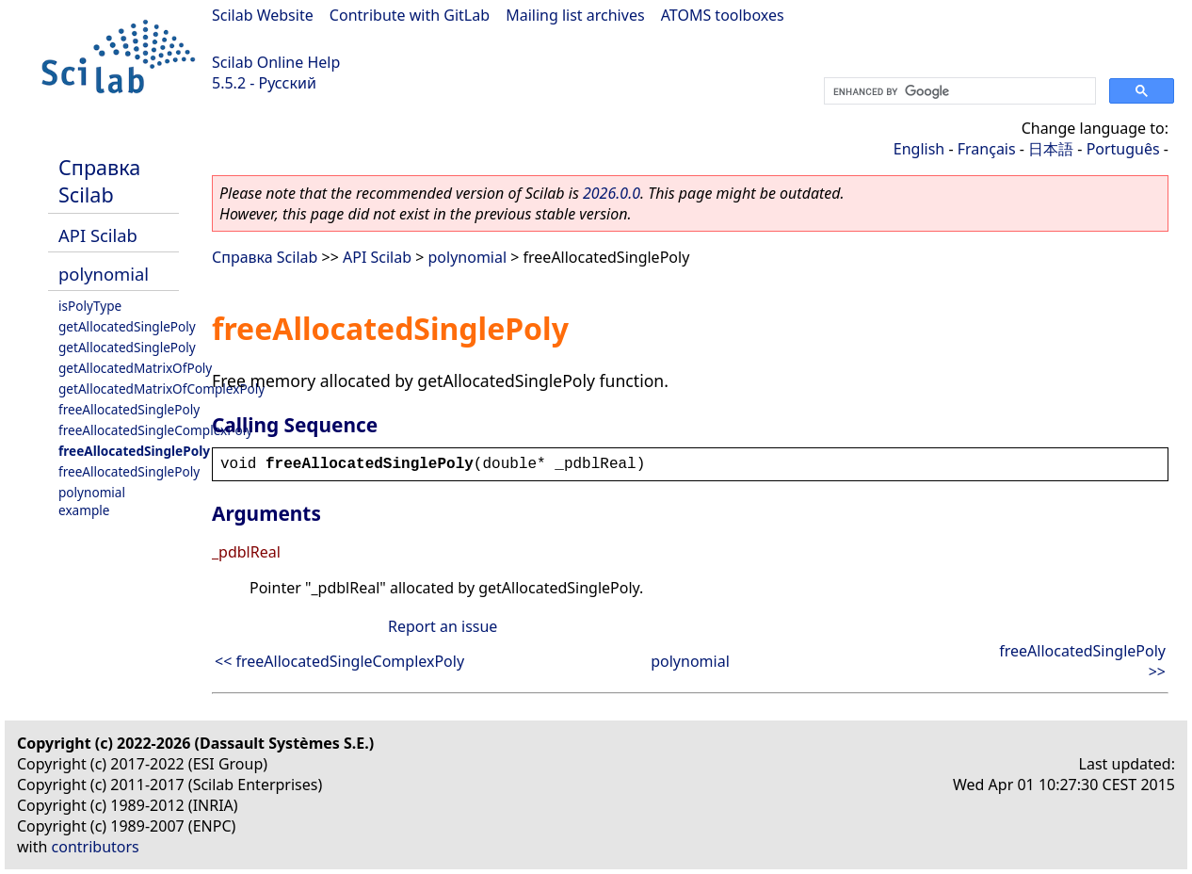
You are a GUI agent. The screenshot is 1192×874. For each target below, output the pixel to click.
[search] (958, 91)
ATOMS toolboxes (722, 15)
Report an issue (442, 626)
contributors (95, 846)
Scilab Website (263, 15)
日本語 (1050, 148)
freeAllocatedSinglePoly (129, 409)
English (919, 148)
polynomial (103, 273)
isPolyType (89, 306)
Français (987, 148)
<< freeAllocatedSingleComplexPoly (339, 661)
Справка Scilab (99, 181)
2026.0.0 (611, 193)
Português (1123, 148)
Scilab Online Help (276, 62)
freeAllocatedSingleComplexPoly (155, 430)
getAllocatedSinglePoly (127, 326)
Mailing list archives (575, 15)
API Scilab (97, 235)
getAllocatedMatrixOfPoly (135, 368)
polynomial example (91, 501)
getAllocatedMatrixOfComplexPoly (161, 388)
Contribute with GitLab (410, 15)
